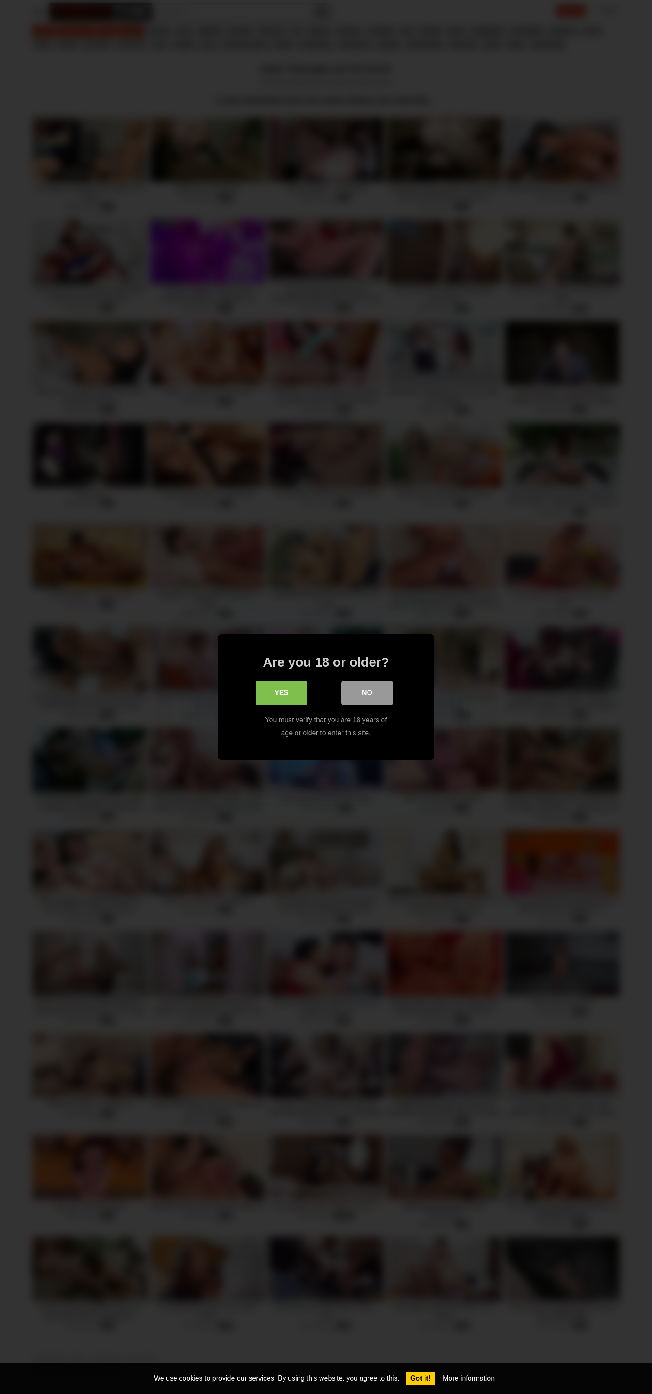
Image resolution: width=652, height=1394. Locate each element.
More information (469, 1378)
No (367, 692)
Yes (281, 692)
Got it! (420, 1378)
